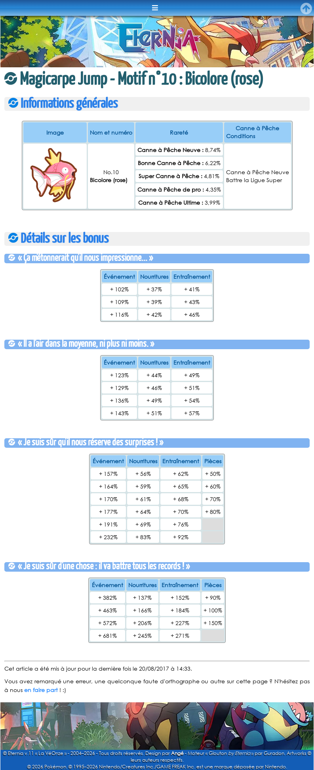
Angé (177, 753)
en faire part (41, 690)
